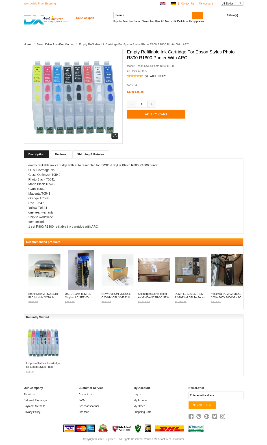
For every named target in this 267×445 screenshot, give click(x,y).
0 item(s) (232, 15)
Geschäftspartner (89, 406)
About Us (29, 394)
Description (36, 154)
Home (32, 35)
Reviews (61, 154)
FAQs (82, 400)
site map (84, 412)
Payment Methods (35, 406)
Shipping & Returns (90, 154)
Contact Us (187, 3)
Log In (137, 394)
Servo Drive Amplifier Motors (55, 44)
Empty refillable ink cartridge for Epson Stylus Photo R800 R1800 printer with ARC (43, 365)
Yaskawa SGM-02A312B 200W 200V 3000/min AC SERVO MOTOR (226, 297)
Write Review (157, 75)
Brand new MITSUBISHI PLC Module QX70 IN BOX (43, 297)
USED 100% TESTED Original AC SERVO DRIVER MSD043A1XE (79, 297)
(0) (146, 75)
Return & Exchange (35, 400)
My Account (207, 3)
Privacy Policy (32, 412)
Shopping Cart (142, 412)
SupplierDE (111, 439)
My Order (139, 406)
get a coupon (85, 18)
